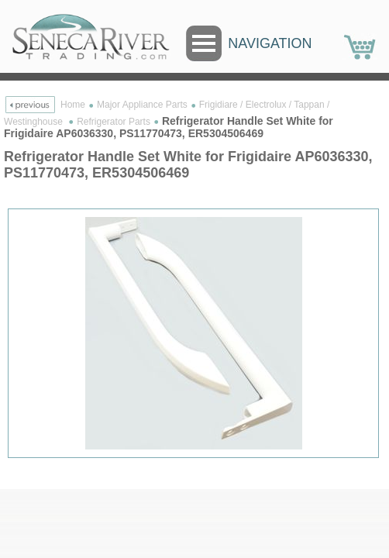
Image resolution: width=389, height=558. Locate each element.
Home (72, 104)
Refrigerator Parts (113, 121)
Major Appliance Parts (142, 104)
